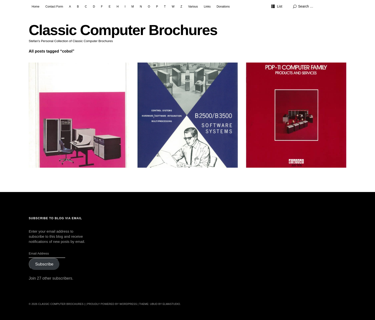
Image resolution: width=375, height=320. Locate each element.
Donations (223, 6)
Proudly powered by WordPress (112, 303)
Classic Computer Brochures (123, 30)
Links (207, 6)
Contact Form (54, 6)
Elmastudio (171, 303)
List (279, 6)
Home (35, 6)
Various (193, 6)
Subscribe (44, 264)
